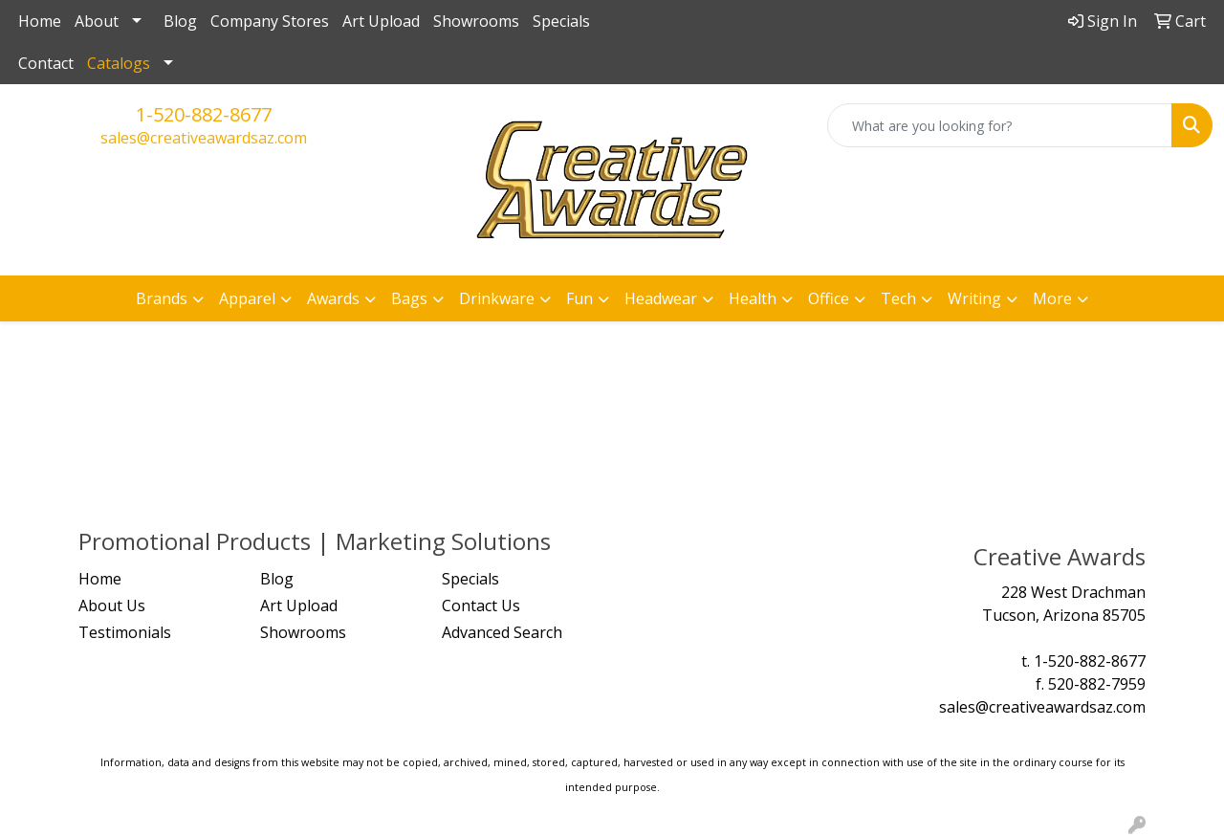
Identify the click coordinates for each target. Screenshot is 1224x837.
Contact (46, 63)
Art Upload (381, 21)
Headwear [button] (660, 298)
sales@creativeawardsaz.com (203, 137)
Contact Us (481, 605)
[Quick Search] (999, 125)
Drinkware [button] (497, 298)
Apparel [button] (247, 298)
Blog (180, 21)
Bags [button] (409, 298)
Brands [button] (161, 298)
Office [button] (828, 298)
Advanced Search (502, 632)
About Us (111, 605)
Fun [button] (579, 298)
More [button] (1052, 298)
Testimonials (124, 632)
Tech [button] (898, 298)
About (97, 21)
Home (39, 21)
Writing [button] (974, 298)
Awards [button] (333, 298)
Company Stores (269, 21)
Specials (561, 21)
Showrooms (476, 21)
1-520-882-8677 (204, 114)
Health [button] (752, 298)
